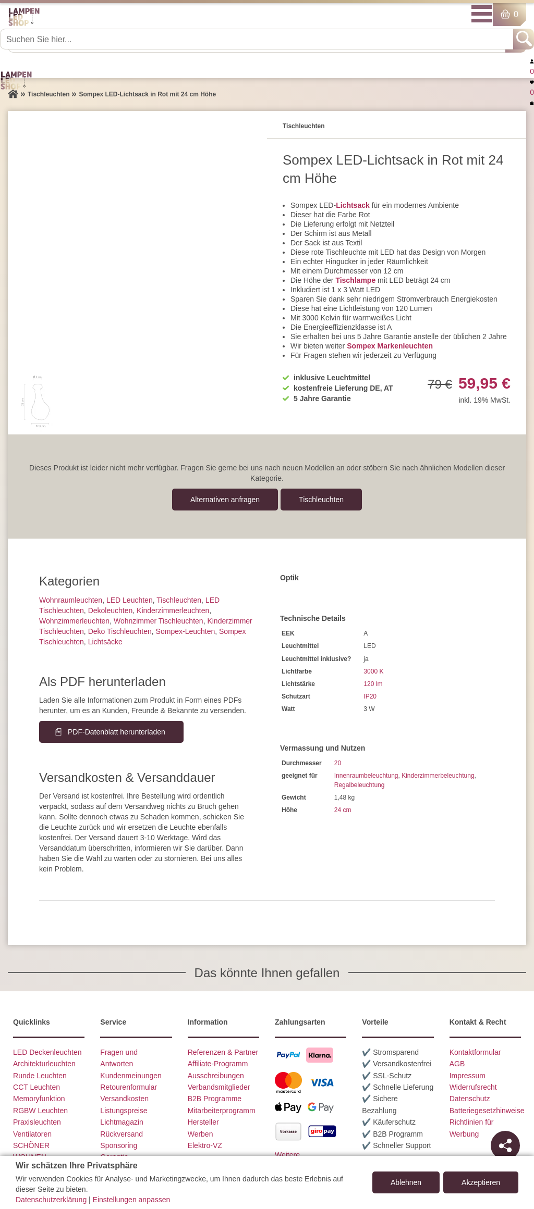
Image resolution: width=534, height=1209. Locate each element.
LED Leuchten (129, 600)
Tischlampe (355, 280)
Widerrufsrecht (473, 1087)
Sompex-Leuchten (185, 631)
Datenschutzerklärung (51, 1199)
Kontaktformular (475, 1052)
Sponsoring (118, 1145)
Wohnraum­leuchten (70, 600)
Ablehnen (406, 1182)
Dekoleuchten (110, 610)
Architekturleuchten (44, 1064)
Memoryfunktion (39, 1098)
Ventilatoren (32, 1134)
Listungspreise (123, 1110)
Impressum (468, 1075)
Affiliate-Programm (218, 1064)
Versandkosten (124, 1098)
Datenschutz (470, 1098)
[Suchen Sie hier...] (257, 39)
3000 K (373, 671)
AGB (457, 1064)
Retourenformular (128, 1087)
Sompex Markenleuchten (390, 346)
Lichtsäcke (105, 642)
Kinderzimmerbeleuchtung (438, 775)
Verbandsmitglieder (219, 1087)
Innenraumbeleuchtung (366, 775)
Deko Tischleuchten (120, 631)
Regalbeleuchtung (359, 785)
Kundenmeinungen (131, 1075)
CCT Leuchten (36, 1087)
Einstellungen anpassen (132, 1199)
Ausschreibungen (216, 1075)
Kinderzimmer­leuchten (173, 610)
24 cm (342, 810)
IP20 (370, 696)
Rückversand (121, 1134)
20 (337, 763)
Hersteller (203, 1122)
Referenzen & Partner (223, 1052)
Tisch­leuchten (321, 499)
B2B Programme (214, 1098)
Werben (200, 1134)
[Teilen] (505, 1145)
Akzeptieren (481, 1182)
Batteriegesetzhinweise (487, 1110)
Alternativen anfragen (225, 499)
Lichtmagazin (121, 1122)
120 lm (372, 684)
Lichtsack (353, 205)
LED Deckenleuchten (47, 1052)
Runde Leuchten (40, 1075)
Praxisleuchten (37, 1122)
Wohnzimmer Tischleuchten (158, 621)
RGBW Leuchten (40, 1110)
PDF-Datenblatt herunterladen (116, 732)
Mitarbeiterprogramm (222, 1110)
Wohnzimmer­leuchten (74, 621)
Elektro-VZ (205, 1145)
